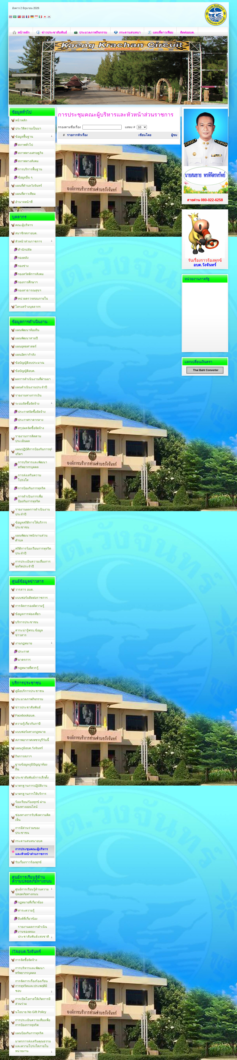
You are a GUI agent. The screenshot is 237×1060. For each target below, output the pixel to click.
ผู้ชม (174, 135)
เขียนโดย (144, 135)
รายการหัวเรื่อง (77, 135)
